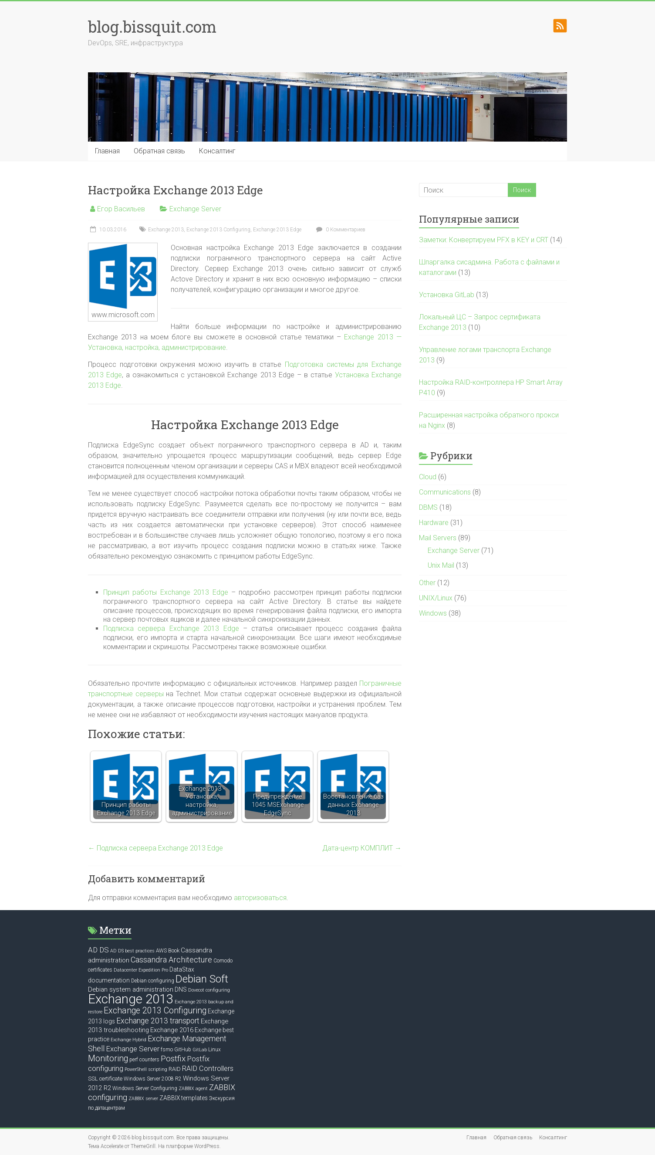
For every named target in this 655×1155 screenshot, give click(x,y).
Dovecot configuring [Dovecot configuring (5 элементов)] (209, 990)
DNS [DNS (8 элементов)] (181, 989)
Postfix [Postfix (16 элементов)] (173, 1058)
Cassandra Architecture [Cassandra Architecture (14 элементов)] (171, 959)
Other (427, 583)
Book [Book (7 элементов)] (173, 950)
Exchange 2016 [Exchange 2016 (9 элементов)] (171, 1030)
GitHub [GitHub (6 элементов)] (182, 1050)
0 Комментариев (339, 230)
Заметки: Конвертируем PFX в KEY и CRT (483, 240)
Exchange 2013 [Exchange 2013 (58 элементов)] (130, 999)
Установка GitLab (446, 295)
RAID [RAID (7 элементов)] (175, 1069)
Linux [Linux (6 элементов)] (214, 1050)
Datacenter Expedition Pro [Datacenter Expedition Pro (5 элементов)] (141, 970)
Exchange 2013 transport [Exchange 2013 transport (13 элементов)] (157, 1020)
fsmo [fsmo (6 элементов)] (167, 1050)
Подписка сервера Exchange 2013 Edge (171, 628)
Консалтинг (217, 151)
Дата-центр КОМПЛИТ (362, 848)
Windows (433, 613)
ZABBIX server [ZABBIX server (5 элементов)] (143, 1098)
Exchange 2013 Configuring (218, 230)
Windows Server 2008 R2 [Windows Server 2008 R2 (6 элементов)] (153, 1079)
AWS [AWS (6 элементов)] (161, 951)
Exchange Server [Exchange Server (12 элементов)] (132, 1048)
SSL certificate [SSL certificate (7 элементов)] (105, 1078)
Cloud (427, 477)
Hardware (434, 522)
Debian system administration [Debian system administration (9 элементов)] (130, 989)
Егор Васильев (121, 209)
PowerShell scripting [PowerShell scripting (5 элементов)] (146, 1069)
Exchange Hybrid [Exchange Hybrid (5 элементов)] (128, 1040)
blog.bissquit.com (152, 26)
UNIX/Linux (435, 598)
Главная (107, 151)
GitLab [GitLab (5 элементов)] (199, 1050)
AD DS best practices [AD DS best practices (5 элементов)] (132, 951)
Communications (445, 492)
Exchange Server (195, 209)
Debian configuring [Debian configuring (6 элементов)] (152, 981)
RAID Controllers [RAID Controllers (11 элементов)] (207, 1068)
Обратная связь (159, 151)
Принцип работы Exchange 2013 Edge (165, 592)
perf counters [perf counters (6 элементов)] (144, 1060)
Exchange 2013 (166, 230)
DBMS (428, 507)
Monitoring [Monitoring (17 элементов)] (108, 1058)
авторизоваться (260, 898)
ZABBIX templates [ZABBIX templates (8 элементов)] (183, 1097)
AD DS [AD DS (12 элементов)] (98, 949)
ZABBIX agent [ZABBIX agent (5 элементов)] (193, 1088)
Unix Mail (441, 565)
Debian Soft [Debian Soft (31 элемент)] (202, 978)
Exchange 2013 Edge (277, 230)
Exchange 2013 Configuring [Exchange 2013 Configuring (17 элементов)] (155, 1011)
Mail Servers (437, 538)
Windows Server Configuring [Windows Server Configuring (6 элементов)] (144, 1088)
